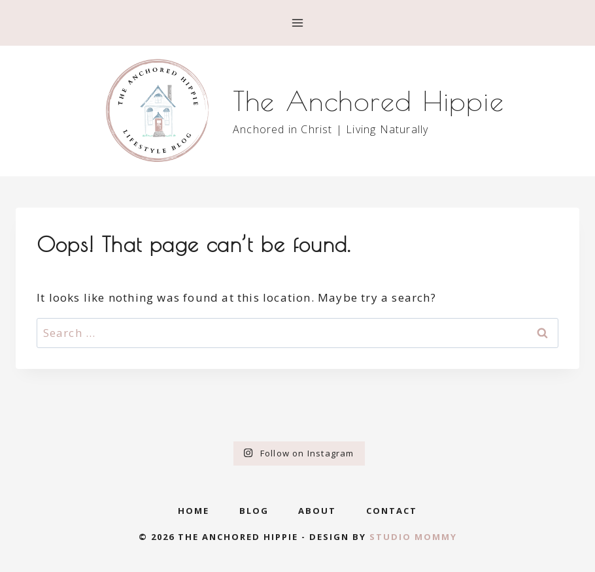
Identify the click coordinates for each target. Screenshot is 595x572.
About (317, 510)
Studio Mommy (413, 537)
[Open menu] (298, 22)
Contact (391, 510)
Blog (254, 510)
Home (193, 510)
